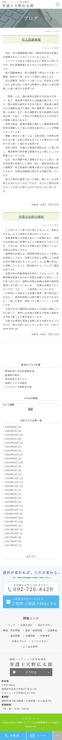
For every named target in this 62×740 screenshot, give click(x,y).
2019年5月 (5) (13, 498)
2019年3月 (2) (13, 502)
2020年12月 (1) (14, 454)
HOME (48, 31)
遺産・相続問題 (33, 630)
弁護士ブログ (19, 641)
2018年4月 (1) (13, 525)
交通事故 (52, 630)
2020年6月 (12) (14, 462)
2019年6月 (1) (13, 494)
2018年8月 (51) (14, 517)
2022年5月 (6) (13, 438)
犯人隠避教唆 (31, 39)
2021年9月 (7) (13, 446)
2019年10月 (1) (14, 486)
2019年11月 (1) (14, 482)
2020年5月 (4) (13, 466)
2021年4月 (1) (13, 450)
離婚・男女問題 (11, 630)
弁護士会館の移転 (31, 216)
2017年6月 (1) (13, 545)
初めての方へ (45, 625)
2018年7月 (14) (14, 521)
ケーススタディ (40, 641)
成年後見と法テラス (16, 379)
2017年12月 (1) (14, 529)
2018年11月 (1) (14, 509)
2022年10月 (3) (14, 435)
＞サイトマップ (30, 718)
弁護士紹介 (27, 625)
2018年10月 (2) (14, 513)
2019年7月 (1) (13, 490)
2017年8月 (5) (13, 541)
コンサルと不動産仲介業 (18, 387)
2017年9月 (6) (13, 537)
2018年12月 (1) (14, 506)
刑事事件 (45, 636)
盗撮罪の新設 (12, 375)
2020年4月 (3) (13, 470)
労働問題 (30, 636)
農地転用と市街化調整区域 (19, 371)
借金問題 (15, 636)
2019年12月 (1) (14, 478)
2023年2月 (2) (13, 431)
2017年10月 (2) (14, 533)
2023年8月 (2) (13, 427)
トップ (11, 625)
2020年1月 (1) (13, 474)
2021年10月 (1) (14, 442)
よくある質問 (30, 646)
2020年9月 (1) (13, 458)
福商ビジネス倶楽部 (16, 383)
